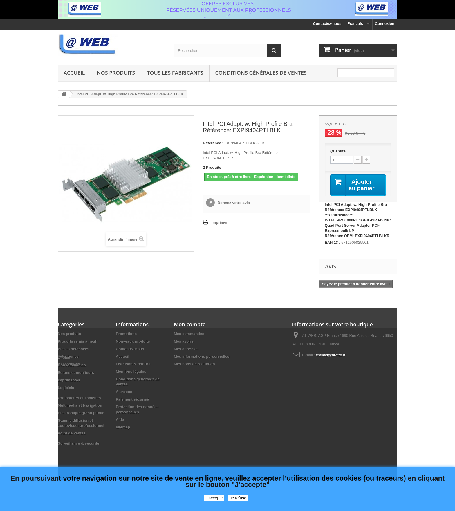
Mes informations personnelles (201, 356)
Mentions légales (131, 371)
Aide (120, 419)
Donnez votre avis (233, 203)
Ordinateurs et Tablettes (79, 414)
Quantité (338, 151)
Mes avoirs (183, 341)
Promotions (126, 334)
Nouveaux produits (133, 341)
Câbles (64, 374)
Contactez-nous (327, 23)
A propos (124, 392)
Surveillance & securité (78, 460)
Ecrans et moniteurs (76, 389)
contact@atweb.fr (330, 355)
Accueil (74, 72)
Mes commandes (189, 334)
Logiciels (66, 404)
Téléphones (68, 356)
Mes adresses (186, 349)
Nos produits (116, 72)
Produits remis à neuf (77, 341)
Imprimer (220, 222)
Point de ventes (72, 450)
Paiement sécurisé (132, 399)
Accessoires (69, 364)
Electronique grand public (81, 429)
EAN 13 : (332, 242)
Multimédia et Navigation (80, 422)
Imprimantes (69, 396)
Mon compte (189, 324)
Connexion (384, 23)
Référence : (213, 143)
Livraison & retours (133, 364)
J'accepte (214, 498)
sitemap (123, 427)
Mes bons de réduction (194, 364)
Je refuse (238, 498)
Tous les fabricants (175, 72)
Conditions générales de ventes (261, 72)
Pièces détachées (73, 349)
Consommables (72, 381)
